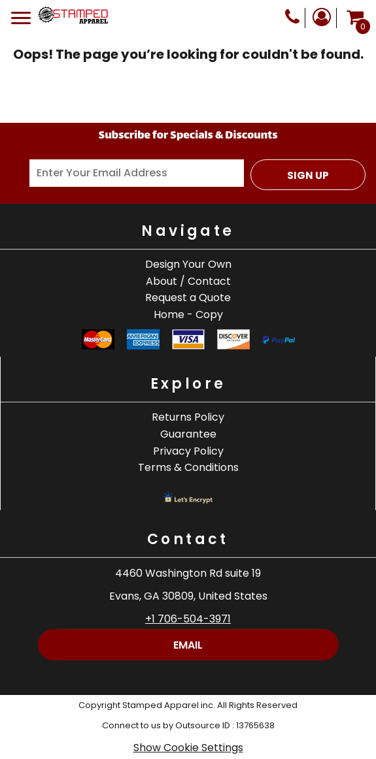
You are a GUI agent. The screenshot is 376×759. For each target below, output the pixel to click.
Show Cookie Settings (188, 747)
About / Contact (188, 281)
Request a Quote (188, 297)
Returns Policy (188, 417)
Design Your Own (188, 264)
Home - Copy (188, 314)
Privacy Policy (188, 451)
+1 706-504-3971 (188, 618)
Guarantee (188, 434)
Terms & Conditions (188, 467)
